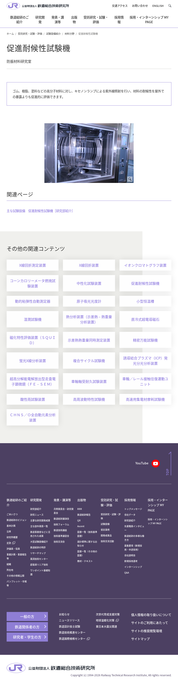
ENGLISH (158, 6)
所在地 (10, 570)
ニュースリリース (69, 620)
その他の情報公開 (15, 575)
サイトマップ (140, 638)
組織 (9, 564)
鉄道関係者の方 (27, 626)
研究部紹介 (35, 509)
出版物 (81, 500)
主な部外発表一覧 (39, 526)
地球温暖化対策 (105, 620)
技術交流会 (59, 541)
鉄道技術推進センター (72, 632)
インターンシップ (133, 566)
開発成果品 (106, 535)
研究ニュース (37, 514)
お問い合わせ (140, 6)
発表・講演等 (62, 500)
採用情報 (130, 500)
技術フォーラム (61, 524)
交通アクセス (120, 6)
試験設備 (105, 524)
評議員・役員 (13, 548)
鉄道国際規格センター (74, 638)
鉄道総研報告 (84, 514)
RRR (79, 509)
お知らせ (64, 614)
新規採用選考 (131, 561)
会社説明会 (129, 555)
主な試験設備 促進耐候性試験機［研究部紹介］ (41, 210)
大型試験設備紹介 (39, 541)
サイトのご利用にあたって (149, 622)
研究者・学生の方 (27, 637)
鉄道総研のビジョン (17, 520)
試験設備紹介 (53, 33)
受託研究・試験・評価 (30, 33)
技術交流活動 (107, 541)
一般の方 (27, 616)
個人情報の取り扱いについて (151, 614)
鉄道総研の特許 (38, 547)
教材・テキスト (85, 561)
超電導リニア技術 (39, 564)
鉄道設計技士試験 (69, 626)
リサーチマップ (38, 553)
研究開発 (36, 500)
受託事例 (105, 529)
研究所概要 (12, 537)
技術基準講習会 (61, 536)
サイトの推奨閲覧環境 (146, 631)
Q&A (126, 572)
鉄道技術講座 (60, 530)
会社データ (129, 514)
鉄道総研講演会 (61, 518)
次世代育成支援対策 (108, 614)
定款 (11, 543)
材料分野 (69, 33)
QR (79, 520)
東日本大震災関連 (106, 626)
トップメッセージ (133, 509)
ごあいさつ (12, 514)
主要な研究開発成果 (40, 520)
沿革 (9, 531)
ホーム (10, 33)
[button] (169, 5)
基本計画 (12, 525)
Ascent (80, 526)
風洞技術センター (39, 558)
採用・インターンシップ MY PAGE (158, 505)
